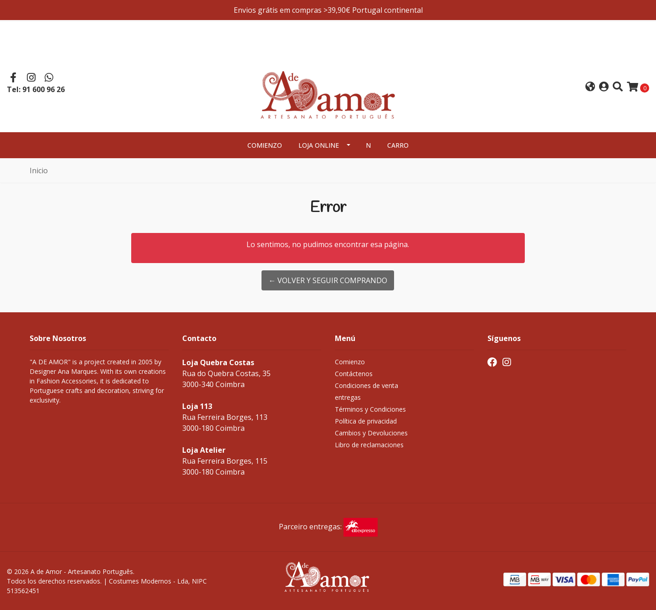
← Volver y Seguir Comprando (327, 280)
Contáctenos (354, 373)
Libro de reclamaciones (369, 444)
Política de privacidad (366, 421)
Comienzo (264, 145)
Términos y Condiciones (370, 409)
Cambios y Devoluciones (371, 433)
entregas (348, 397)
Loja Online (318, 145)
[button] (590, 87)
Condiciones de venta (366, 385)
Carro (398, 145)
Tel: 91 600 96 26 (36, 89)
